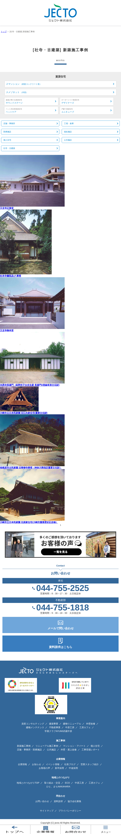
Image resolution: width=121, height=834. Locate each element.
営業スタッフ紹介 (90, 764)
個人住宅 (95, 746)
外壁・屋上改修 (69, 749)
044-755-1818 (62, 607)
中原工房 (69, 727)
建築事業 (53, 723)
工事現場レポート (91, 749)
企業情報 (22, 764)
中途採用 (73, 768)
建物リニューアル (72, 723)
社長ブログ (70, 764)
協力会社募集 (74, 801)
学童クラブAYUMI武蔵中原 (58, 731)
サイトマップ (46, 810)
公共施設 (51, 749)
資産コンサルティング (32, 723)
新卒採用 (59, 768)
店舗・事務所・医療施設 (29, 749)
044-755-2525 (62, 588)
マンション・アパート (74, 746)
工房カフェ (85, 727)
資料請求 (58, 801)
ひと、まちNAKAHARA (58, 786)
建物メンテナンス (35, 727)
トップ (4, 31)
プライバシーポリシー (69, 810)
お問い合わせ (42, 801)
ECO (67, 783)
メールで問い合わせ (60, 628)
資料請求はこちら (60, 647)
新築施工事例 (24, 746)
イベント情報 (52, 764)
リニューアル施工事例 (47, 746)
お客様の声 (44, 768)
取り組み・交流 (52, 783)
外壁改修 (90, 723)
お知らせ (36, 764)
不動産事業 (54, 727)
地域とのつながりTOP (28, 783)
